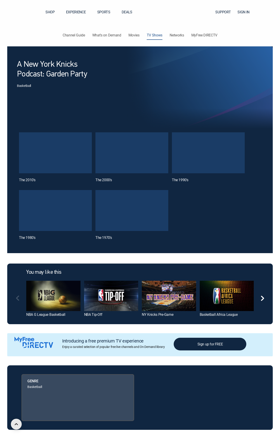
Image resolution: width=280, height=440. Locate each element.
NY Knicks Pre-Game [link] (157, 314)
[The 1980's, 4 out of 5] (55, 210)
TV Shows (154, 35)
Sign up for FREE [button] (210, 344)
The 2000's (103, 179)
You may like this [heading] (44, 272)
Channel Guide (74, 35)
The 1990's (180, 179)
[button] (268, 12)
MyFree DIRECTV (204, 35)
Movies (134, 35)
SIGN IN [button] (246, 12)
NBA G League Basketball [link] (45, 314)
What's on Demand (106, 35)
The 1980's (27, 237)
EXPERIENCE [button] (78, 12)
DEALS (127, 12)
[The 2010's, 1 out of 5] (55, 152)
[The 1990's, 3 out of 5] (208, 152)
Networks (177, 35)
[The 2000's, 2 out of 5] (131, 152)
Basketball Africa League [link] (219, 314)
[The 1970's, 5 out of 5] (131, 210)
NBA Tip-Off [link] (93, 314)
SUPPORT (223, 12)
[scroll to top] (16, 424)
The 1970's (103, 237)
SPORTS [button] (106, 12)
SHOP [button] (52, 12)
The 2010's (27, 179)
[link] (53, 296)
